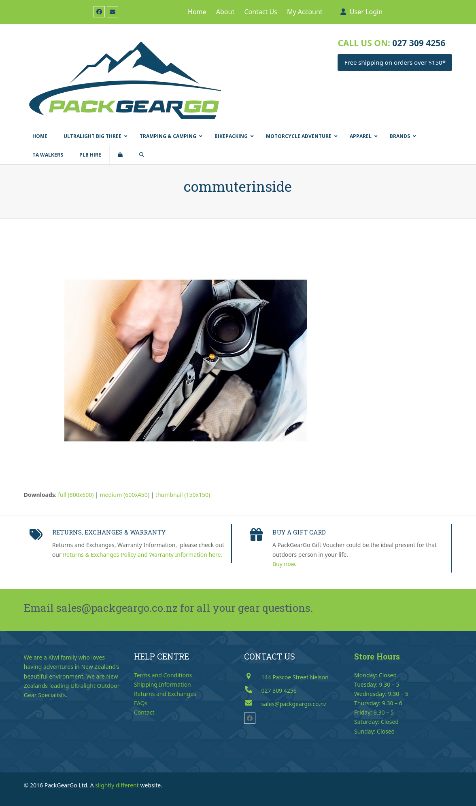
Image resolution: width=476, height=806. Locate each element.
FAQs (140, 703)
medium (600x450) (124, 494)
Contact (144, 712)
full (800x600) (76, 494)
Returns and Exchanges (165, 694)
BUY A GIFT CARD (299, 532)
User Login (366, 11)
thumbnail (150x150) (182, 494)
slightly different (117, 785)
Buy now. (284, 564)
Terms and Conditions (163, 675)
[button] (120, 155)
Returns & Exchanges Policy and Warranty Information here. (142, 554)
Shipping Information (162, 684)
